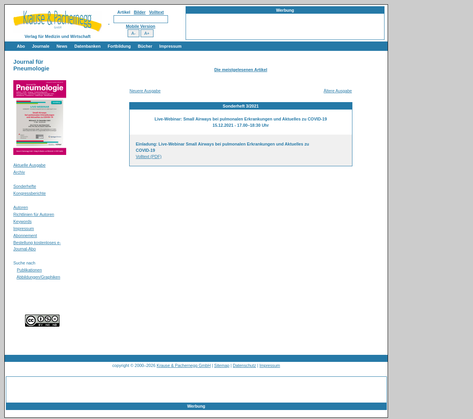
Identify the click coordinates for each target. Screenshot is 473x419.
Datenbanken (87, 46)
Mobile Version (140, 26)
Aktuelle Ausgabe (29, 165)
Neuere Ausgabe (145, 90)
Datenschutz (244, 365)
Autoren (20, 207)
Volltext (156, 12)
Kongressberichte (29, 193)
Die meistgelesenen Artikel (240, 69)
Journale (40, 46)
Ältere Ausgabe (337, 90)
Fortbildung (119, 46)
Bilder (140, 12)
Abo (21, 46)
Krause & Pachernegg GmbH (184, 365)
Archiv (19, 172)
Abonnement (25, 235)
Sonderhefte (24, 186)
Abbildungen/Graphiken (38, 277)
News (61, 46)
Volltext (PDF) (149, 156)
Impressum (170, 46)
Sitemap (221, 365)
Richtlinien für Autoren (33, 214)
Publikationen (29, 270)
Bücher (145, 46)
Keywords (22, 221)
